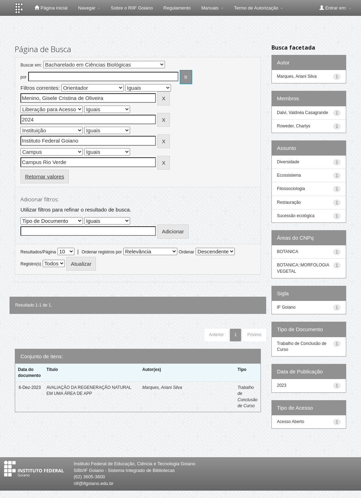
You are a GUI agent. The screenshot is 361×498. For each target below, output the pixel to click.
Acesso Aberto (290, 421)
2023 (282, 385)
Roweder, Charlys (294, 126)
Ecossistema (289, 175)
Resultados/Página (38, 252)
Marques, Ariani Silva (162, 387)
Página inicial (51, 8)
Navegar (89, 8)
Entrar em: (335, 8)
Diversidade (288, 161)
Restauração (289, 202)
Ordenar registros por (101, 252)
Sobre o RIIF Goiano (132, 8)
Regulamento (177, 8)
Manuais (212, 8)
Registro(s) (30, 263)
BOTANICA (287, 251)
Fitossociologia (291, 188)
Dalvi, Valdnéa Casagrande (302, 112)
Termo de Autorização (258, 8)
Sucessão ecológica (296, 215)
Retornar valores (44, 176)
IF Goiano (286, 307)
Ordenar (186, 252)
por (23, 77)
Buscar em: (31, 65)
